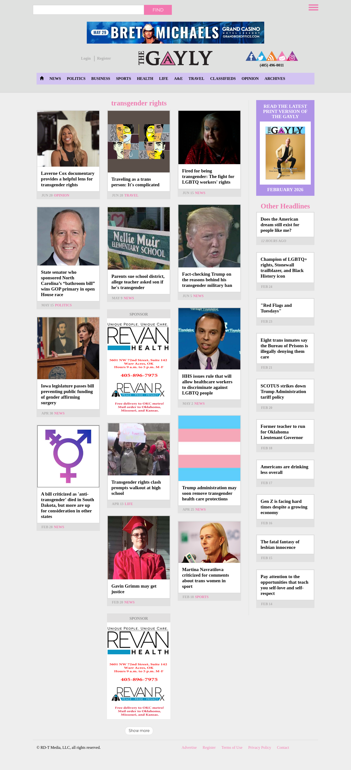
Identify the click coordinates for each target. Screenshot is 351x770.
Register (104, 58)
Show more (139, 730)
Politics (76, 78)
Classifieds (223, 78)
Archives (274, 78)
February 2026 (285, 189)
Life (163, 78)
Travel (197, 78)
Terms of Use (232, 747)
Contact (283, 747)
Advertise (189, 747)
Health (145, 78)
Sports (123, 78)
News (55, 78)
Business (100, 78)
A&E (178, 78)
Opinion (250, 78)
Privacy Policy (259, 747)
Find (158, 9)
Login (86, 58)
